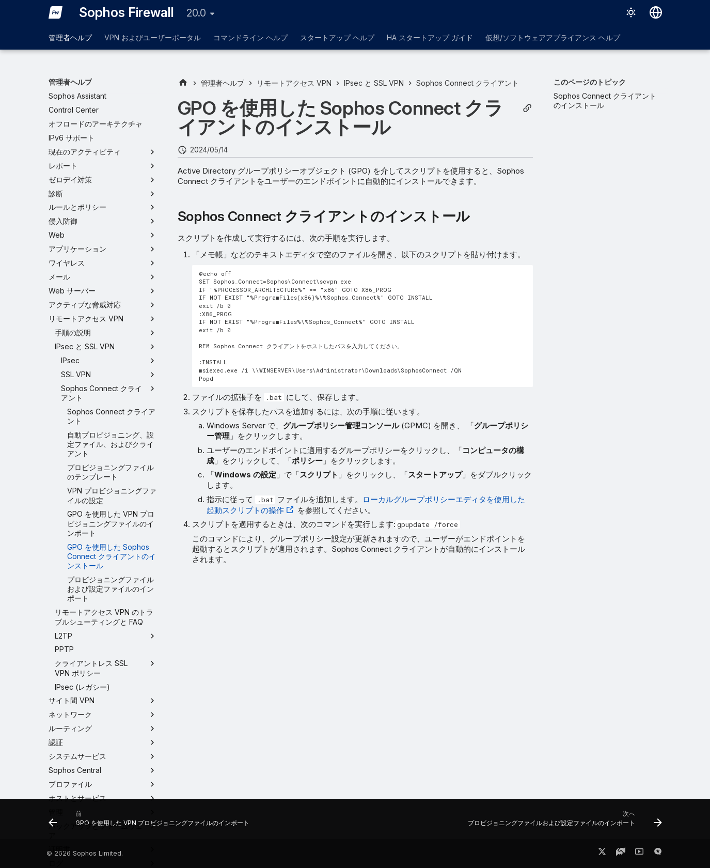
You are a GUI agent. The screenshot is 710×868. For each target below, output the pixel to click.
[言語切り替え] (655, 12)
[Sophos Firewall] (55, 12)
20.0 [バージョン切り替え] (196, 13)
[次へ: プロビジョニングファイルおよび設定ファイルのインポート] (562, 822)
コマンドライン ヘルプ (250, 37)
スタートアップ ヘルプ (337, 37)
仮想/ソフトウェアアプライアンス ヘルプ (552, 37)
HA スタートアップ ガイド (430, 37)
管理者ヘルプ (70, 37)
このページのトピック (590, 82)
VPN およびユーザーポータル (152, 37)
